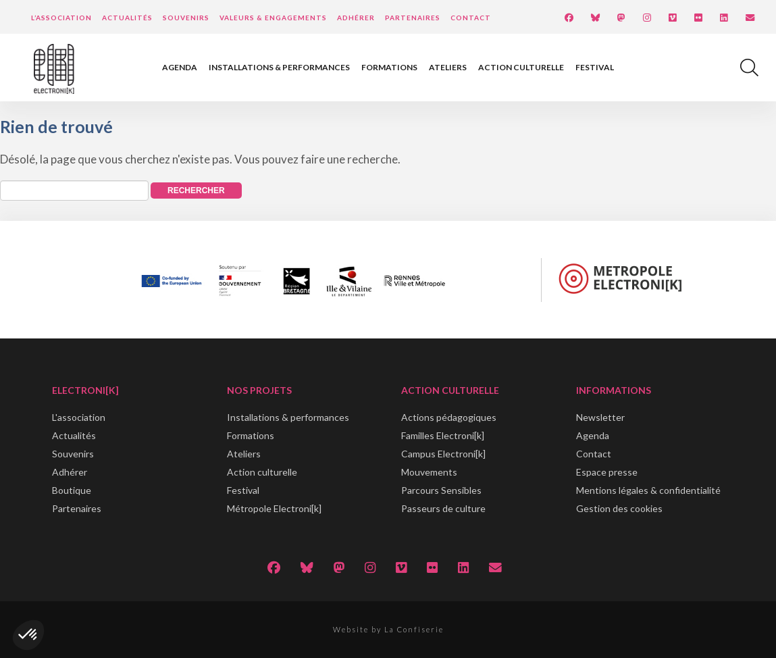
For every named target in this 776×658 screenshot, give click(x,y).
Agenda (179, 67)
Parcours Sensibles (441, 490)
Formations (389, 67)
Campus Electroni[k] (443, 453)
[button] (28, 635)
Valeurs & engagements (273, 18)
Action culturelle (521, 67)
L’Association (61, 18)
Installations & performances (279, 67)
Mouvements (429, 472)
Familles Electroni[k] (442, 435)
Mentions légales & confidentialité (648, 490)
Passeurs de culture (443, 508)
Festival (594, 67)
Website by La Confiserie (388, 629)
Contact (470, 18)
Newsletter (600, 417)
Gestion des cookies (619, 508)
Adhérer (356, 18)
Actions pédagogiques (448, 417)
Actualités (127, 18)
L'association (78, 417)
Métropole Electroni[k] (274, 508)
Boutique (71, 490)
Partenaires (412, 18)
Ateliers (448, 67)
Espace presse (607, 472)
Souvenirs (186, 18)
